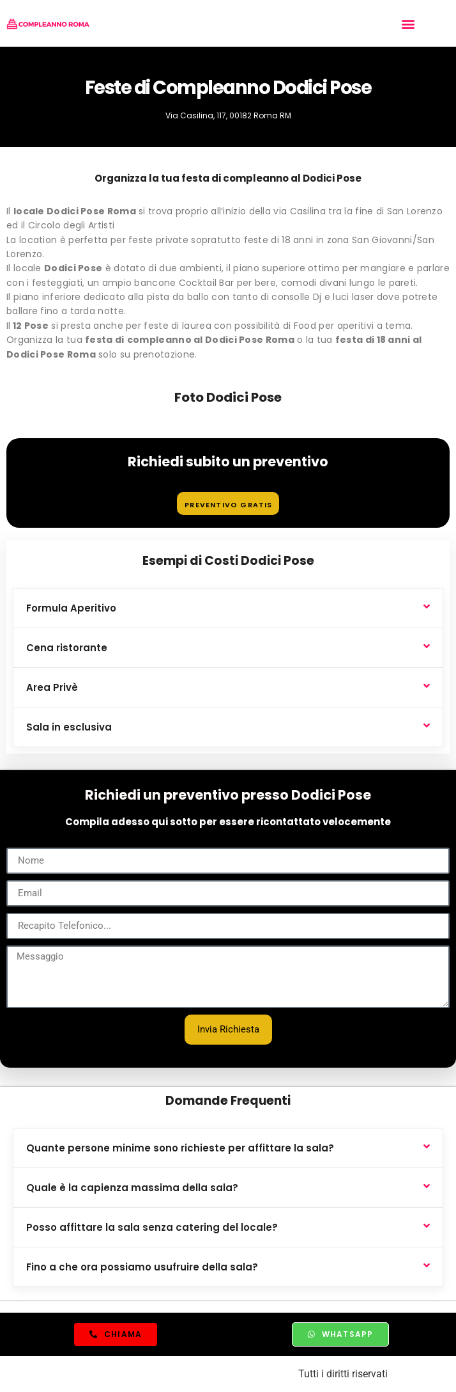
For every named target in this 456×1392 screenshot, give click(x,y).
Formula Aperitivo (71, 608)
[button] (408, 23)
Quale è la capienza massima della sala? (132, 1187)
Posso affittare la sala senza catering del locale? (152, 1227)
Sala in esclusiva (69, 727)
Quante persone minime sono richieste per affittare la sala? (180, 1148)
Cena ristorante (66, 647)
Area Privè (52, 687)
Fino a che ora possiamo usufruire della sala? (142, 1267)
